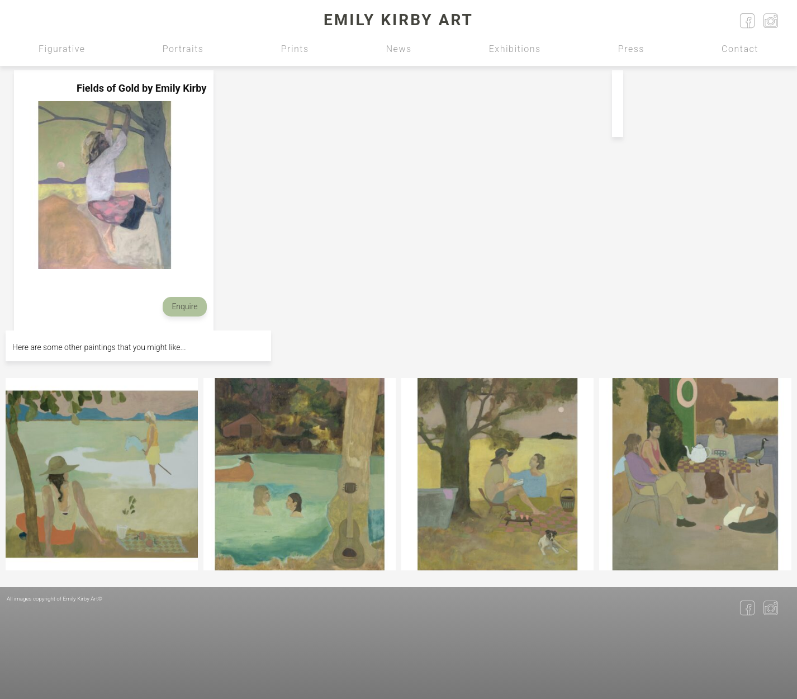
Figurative (62, 49)
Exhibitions (515, 49)
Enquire (184, 306)
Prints (295, 49)
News (399, 49)
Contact (740, 49)
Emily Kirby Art (398, 20)
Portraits (183, 49)
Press (631, 49)
